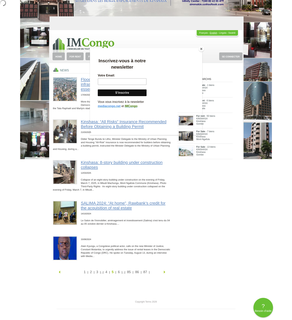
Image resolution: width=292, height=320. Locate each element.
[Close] (201, 49)
